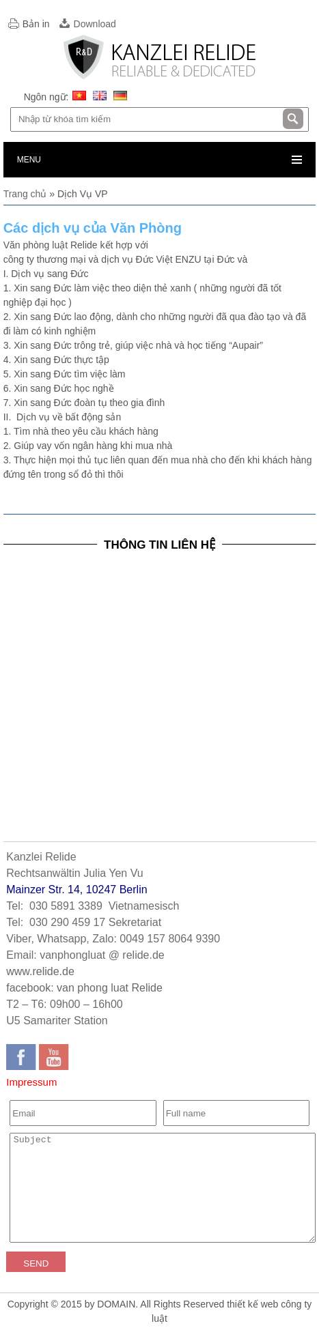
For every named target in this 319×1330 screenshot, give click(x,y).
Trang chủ (25, 193)
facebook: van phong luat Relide (84, 988)
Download (95, 23)
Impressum (31, 1082)
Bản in (36, 23)
